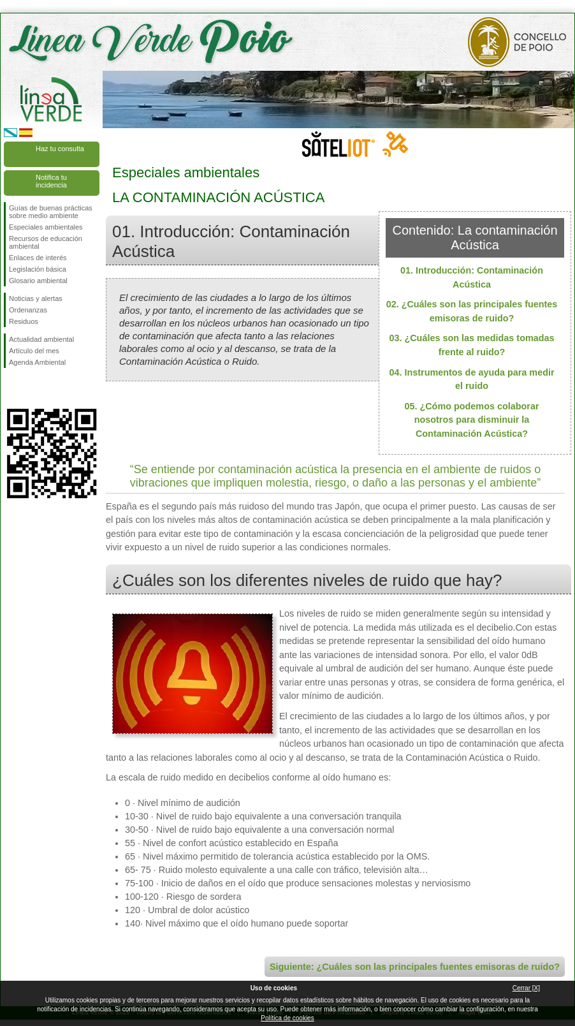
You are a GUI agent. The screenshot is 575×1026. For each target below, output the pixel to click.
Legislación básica (37, 269)
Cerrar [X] (526, 988)
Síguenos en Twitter (32, 388)
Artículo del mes (34, 351)
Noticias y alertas (35, 298)
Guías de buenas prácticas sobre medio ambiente (50, 211)
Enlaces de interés (38, 257)
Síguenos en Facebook (11, 388)
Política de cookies (287, 1018)
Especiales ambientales (46, 227)
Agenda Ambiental (37, 362)
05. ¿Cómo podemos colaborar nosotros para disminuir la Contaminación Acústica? (471, 420)
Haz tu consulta (60, 148)
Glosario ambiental (38, 280)
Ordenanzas (28, 310)
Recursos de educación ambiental (45, 242)
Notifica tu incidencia (51, 181)
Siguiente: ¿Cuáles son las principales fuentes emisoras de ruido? (415, 967)
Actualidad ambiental (41, 339)
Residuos (23, 321)
